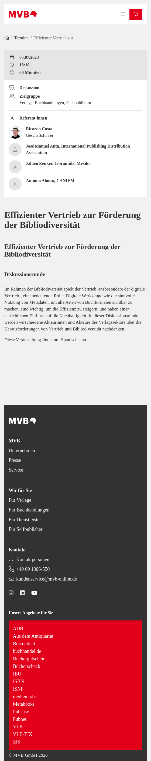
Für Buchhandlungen (29, 510)
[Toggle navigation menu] (122, 14)
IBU (17, 674)
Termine (21, 38)
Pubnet (19, 719)
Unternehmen (22, 450)
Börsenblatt (24, 643)
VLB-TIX (22, 734)
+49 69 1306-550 (33, 569)
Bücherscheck (26, 666)
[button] (135, 14)
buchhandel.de (27, 651)
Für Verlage (20, 500)
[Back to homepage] (23, 14)
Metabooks (24, 704)
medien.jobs (25, 696)
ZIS (16, 742)
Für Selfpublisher (26, 529)
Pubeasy (21, 711)
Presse (15, 460)
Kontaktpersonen (32, 559)
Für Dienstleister (25, 519)
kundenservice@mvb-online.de (46, 579)
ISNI (17, 689)
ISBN (18, 681)
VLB (18, 726)
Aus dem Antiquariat (33, 636)
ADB (18, 628)
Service (16, 470)
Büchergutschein (29, 658)
